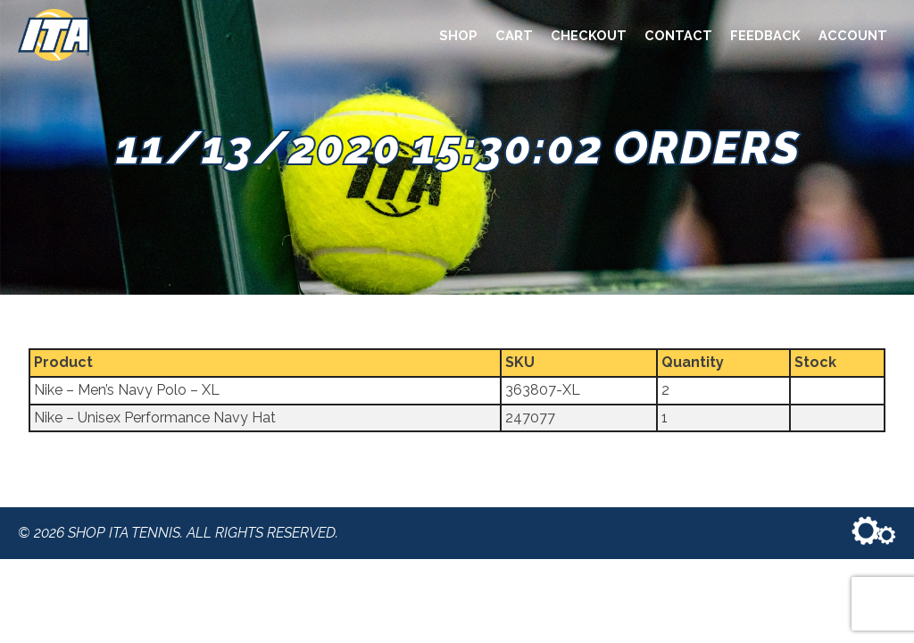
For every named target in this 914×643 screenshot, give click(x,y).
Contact (678, 35)
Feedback (765, 35)
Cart (514, 35)
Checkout (589, 35)
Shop (458, 35)
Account (852, 35)
